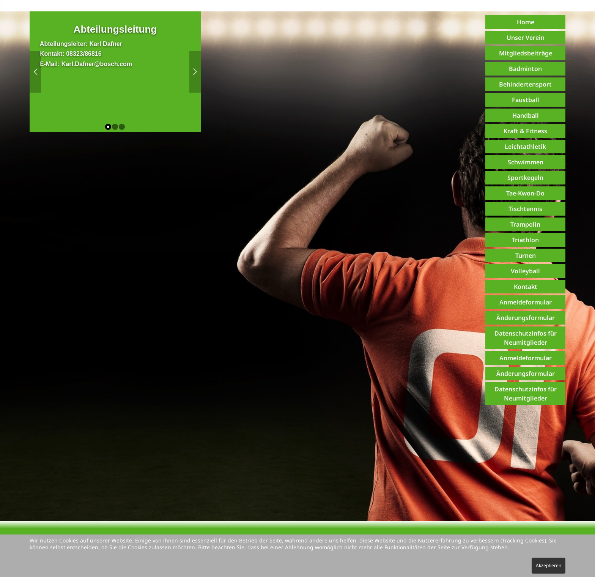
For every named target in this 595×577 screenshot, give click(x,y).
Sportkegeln (525, 177)
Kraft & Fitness (525, 131)
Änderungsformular (525, 318)
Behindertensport (525, 84)
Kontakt (525, 286)
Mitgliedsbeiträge (525, 53)
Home (525, 22)
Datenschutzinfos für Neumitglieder (525, 338)
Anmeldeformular (525, 302)
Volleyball (525, 271)
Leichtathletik (525, 146)
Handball (525, 115)
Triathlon (525, 240)
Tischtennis (525, 209)
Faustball (525, 100)
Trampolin (525, 224)
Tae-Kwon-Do (525, 193)
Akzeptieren (548, 565)
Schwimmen (525, 162)
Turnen (525, 255)
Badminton (525, 69)
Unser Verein (526, 37)
